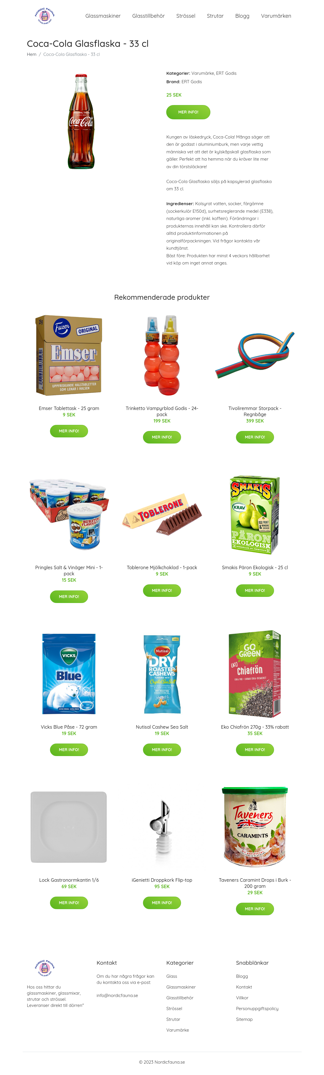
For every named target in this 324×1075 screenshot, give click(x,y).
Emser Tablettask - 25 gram (69, 411)
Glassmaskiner (103, 17)
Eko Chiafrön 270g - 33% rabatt (255, 730)
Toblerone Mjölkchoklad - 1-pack (162, 571)
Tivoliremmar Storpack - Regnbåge (255, 414)
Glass (172, 979)
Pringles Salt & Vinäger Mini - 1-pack (69, 574)
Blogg (242, 17)
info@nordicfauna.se (117, 998)
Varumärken (276, 17)
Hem (32, 57)
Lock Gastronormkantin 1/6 (69, 883)
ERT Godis (226, 76)
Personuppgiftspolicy (257, 1011)
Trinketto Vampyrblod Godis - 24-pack (162, 414)
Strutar (215, 17)
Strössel (185, 17)
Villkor (242, 1000)
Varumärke (202, 76)
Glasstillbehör (148, 17)
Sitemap (244, 1022)
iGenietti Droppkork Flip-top (162, 883)
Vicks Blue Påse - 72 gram (69, 730)
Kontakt (244, 990)
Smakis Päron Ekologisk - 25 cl (255, 571)
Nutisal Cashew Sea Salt (162, 730)
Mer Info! (188, 115)
